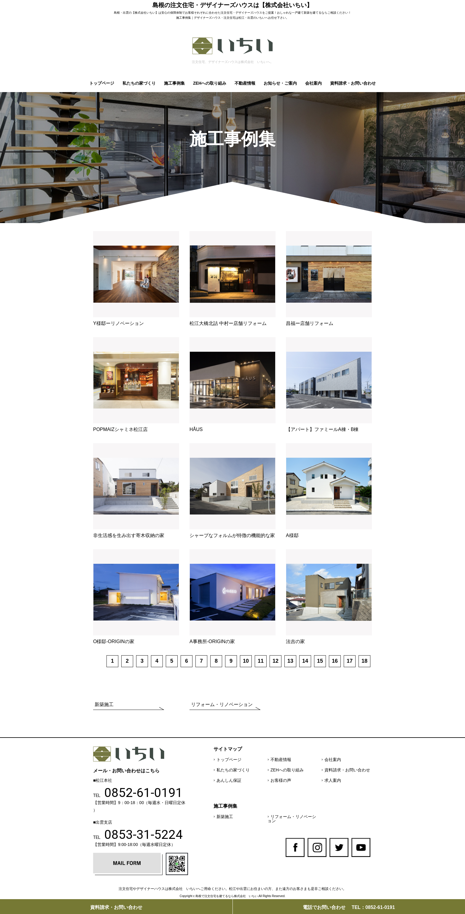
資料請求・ (116, 907)
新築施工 (104, 704)
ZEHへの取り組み (209, 83)
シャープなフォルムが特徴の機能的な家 (232, 535)
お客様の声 (280, 780)
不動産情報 (245, 83)
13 (290, 661)
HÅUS (196, 429)
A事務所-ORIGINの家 (212, 641)
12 (275, 661)
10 (246, 661)
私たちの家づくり (139, 83)
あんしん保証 (228, 780)
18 (364, 661)
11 (261, 661)
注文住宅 (226, 12)
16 (335, 661)
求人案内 (332, 780)
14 (305, 661)
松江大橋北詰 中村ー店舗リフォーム (228, 323)
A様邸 (292, 535)
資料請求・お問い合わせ (353, 83)
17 (350, 661)
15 (320, 661)
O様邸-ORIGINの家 (113, 641)
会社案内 (313, 83)
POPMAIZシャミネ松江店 (120, 429)
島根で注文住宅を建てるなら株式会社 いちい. (227, 896)
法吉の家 (295, 641)
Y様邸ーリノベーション (118, 323)
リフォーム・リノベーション (222, 704)
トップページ (101, 83)
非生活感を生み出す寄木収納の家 (128, 535)
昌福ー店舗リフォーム (309, 323)
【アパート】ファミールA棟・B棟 (322, 429)
